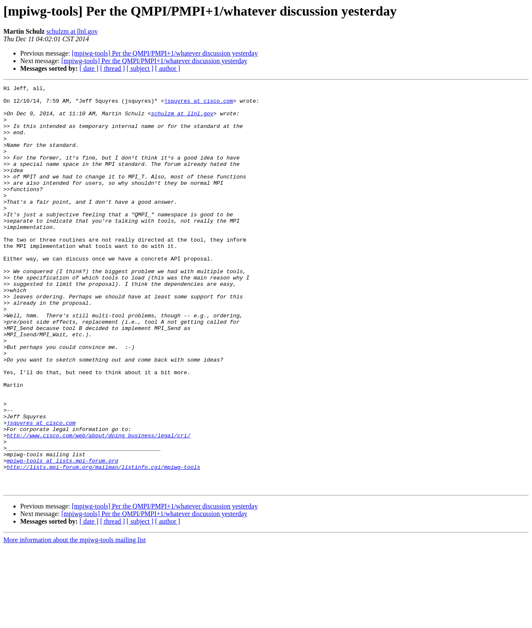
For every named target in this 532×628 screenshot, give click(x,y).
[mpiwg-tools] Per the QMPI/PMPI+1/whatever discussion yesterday (165, 53)
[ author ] (167, 68)
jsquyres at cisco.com (198, 104)
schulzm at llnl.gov (72, 31)
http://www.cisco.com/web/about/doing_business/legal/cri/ (99, 506)
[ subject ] (140, 68)
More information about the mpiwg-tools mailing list (74, 620)
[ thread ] (112, 68)
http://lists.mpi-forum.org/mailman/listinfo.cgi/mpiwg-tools (103, 544)
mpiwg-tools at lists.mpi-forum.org (62, 536)
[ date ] (88, 68)
